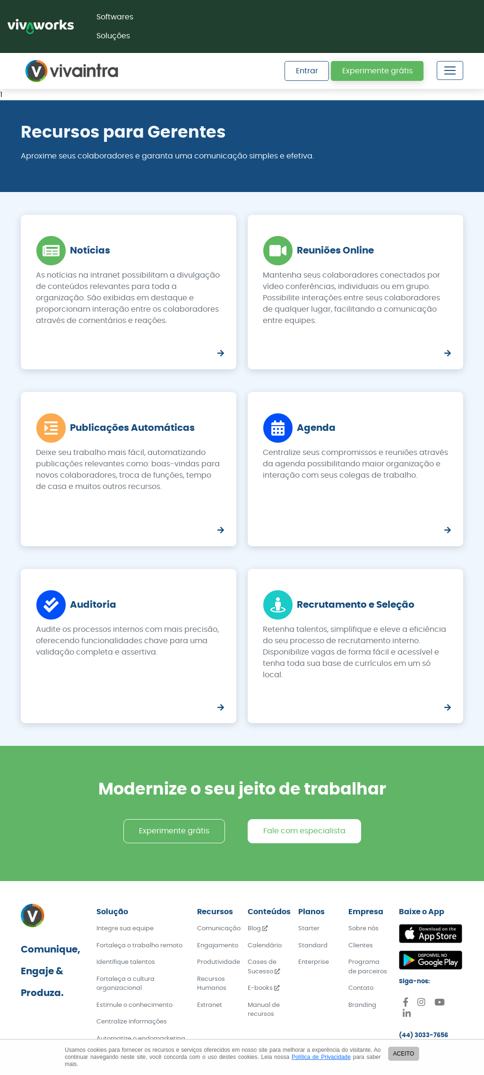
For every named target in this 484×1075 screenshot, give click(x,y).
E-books (263, 988)
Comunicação (219, 929)
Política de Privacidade (321, 1057)
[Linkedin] (407, 1015)
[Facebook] (405, 1004)
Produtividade (218, 962)
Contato (360, 988)
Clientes (360, 946)
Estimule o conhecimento (134, 1005)
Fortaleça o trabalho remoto (139, 946)
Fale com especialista (304, 831)
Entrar (307, 71)
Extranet (209, 1005)
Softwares (114, 17)
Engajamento (217, 946)
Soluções (113, 36)
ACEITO (403, 1053)
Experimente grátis (377, 71)
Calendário (265, 946)
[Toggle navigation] (450, 70)
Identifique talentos (125, 962)
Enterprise (313, 962)
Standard (313, 946)
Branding (362, 1005)
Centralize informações (131, 1022)
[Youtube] (440, 1004)
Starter (309, 929)
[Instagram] (421, 1004)
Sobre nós (363, 929)
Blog (258, 929)
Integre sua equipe (125, 929)
